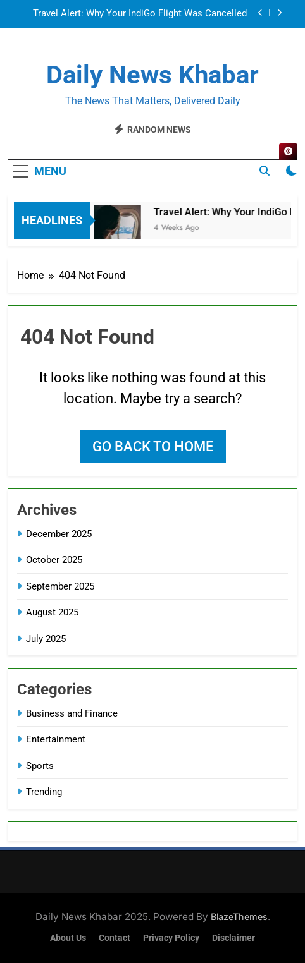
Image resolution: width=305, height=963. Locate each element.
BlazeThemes (239, 916)
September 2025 (60, 586)
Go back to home (152, 446)
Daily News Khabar (152, 75)
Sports (40, 766)
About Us (68, 938)
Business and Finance (72, 713)
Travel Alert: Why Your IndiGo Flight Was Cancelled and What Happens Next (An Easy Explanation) (140, 14)
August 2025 (52, 612)
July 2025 (46, 639)
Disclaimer (233, 938)
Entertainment (55, 739)
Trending (44, 791)
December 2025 (59, 534)
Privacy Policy (171, 938)
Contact (114, 938)
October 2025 (54, 560)
